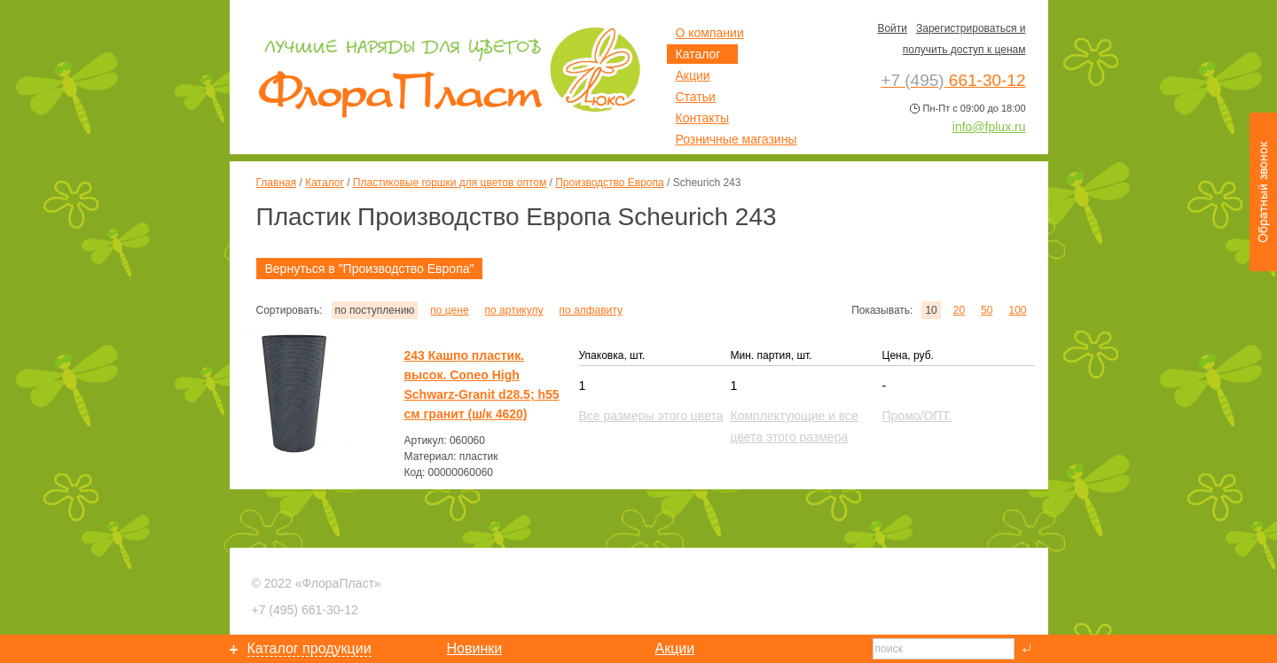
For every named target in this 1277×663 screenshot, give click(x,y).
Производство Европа (609, 182)
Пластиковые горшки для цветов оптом (449, 182)
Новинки (475, 648)
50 (986, 310)
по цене (449, 310)
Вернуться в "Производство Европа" (369, 268)
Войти (892, 28)
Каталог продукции (309, 648)
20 (959, 310)
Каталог (324, 182)
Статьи (696, 97)
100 (1017, 310)
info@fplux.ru (989, 127)
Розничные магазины (736, 139)
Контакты (702, 118)
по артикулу (514, 310)
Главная (276, 182)
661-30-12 (305, 610)
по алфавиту (590, 310)
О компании (710, 33)
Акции (693, 75)
